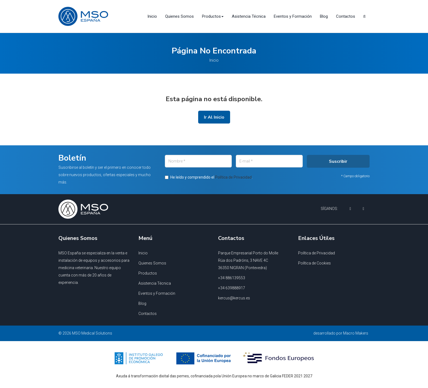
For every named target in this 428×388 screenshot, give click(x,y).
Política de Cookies (314, 263)
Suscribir (289, 193)
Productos (147, 273)
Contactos (345, 16)
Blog (324, 16)
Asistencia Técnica (249, 16)
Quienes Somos (179, 16)
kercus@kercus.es (234, 298)
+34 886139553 (231, 278)
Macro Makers (355, 333)
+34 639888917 (231, 288)
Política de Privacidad (316, 253)
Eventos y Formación (293, 16)
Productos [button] (213, 16)
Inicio (152, 16)
